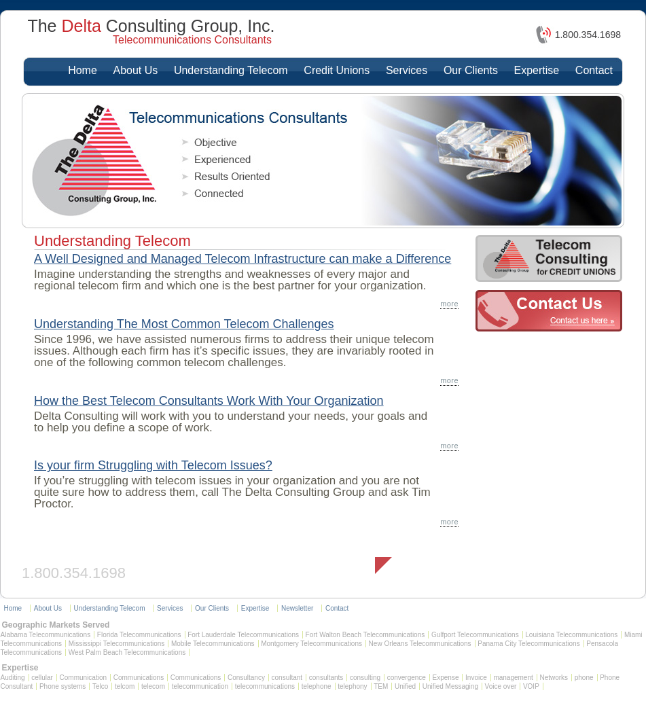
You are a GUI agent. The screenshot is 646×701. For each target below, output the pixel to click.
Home (82, 70)
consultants (326, 677)
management (513, 677)
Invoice (476, 677)
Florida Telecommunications (139, 635)
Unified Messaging (450, 686)
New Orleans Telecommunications (420, 643)
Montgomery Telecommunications (311, 643)
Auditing (13, 677)
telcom (124, 686)
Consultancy (246, 677)
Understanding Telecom (231, 70)
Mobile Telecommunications (213, 643)
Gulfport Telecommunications (475, 635)
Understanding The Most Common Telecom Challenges (184, 324)
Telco (100, 686)
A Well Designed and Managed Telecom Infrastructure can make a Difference (242, 259)
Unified (405, 686)
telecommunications (265, 686)
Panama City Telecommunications (528, 643)
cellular (42, 677)
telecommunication (200, 686)
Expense (446, 677)
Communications (138, 677)
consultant (287, 677)
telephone (316, 686)
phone (584, 677)
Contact (594, 70)
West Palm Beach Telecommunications (127, 652)
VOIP (531, 686)
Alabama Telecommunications (46, 635)
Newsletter (297, 608)
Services (406, 70)
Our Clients (471, 70)
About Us (135, 70)
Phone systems (62, 686)
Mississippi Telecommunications (117, 643)
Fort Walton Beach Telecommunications (365, 635)
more (449, 304)
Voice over (501, 686)
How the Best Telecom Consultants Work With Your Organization (209, 401)
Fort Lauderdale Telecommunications (243, 635)
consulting (365, 677)
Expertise (537, 70)
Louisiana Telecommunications (571, 635)
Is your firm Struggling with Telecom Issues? (153, 465)
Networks (553, 677)
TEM (381, 686)
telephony (352, 686)
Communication (83, 677)
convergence (406, 677)
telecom (153, 686)
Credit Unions (337, 70)
